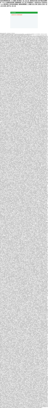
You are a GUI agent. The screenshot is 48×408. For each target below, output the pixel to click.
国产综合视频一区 (36, 297)
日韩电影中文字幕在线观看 (16, 172)
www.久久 (28, 270)
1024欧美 (25, 346)
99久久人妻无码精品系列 (41, 96)
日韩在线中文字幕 (18, 382)
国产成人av (7, 217)
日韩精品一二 (26, 81)
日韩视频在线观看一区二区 (29, 321)
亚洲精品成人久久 (29, 104)
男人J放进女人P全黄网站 (14, 123)
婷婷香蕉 (35, 221)
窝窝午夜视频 (10, 201)
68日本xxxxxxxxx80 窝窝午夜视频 (16, 93)
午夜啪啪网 (10, 368)
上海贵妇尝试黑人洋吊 (27, 154)
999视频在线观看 (22, 261)
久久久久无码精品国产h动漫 (41, 400)
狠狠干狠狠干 (3, 351)
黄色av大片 (17, 64)
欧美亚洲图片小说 (44, 148)
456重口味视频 (22, 176)
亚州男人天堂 (18, 116)
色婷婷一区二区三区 (33, 60)
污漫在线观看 (45, 99)
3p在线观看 (15, 188)
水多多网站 (21, 216)
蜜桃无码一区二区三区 (19, 373)
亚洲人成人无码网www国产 (4, 353)
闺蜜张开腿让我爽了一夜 (16, 60)
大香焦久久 (36, 64)
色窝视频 (40, 179)
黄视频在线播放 (36, 274)
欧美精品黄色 (26, 158)
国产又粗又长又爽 (13, 64)
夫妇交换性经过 (17, 344)
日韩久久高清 (32, 314)
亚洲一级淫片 (19, 48)
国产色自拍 (22, 265)
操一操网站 (23, 103)
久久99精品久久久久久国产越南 (9, 66)
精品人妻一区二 (12, 122)
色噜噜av (8, 389)
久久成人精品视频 (27, 42)
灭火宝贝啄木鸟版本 (29, 170)
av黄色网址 (2, 381)
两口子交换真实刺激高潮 (18, 140)
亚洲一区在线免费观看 (21, 56)
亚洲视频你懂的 (25, 57)
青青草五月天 (31, 133)
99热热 (41, 388)
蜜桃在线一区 (15, 165)
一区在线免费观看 (36, 362)
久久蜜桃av (26, 38)
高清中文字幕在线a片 (10, 151)
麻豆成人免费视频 (40, 75)
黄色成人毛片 (35, 76)
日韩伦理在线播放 (30, 284)
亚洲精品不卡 (2, 368)
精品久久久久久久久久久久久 (5, 104)
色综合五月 (4, 171)
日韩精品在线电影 (2, 48)
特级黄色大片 (41, 190)
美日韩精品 (37, 254)
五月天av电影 (33, 259)
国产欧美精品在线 (15, 90)
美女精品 (39, 55)
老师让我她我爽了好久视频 (5, 153)
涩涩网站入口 (4, 156)
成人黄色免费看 (38, 82)
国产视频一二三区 (22, 217)
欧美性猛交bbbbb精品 (43, 156)
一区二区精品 (4, 94)
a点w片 (31, 402)
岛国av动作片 (16, 98)
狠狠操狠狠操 (7, 42)
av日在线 (3, 60)
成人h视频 (20, 404)
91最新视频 (6, 225)
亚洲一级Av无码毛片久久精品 (29, 273)
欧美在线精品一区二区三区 (8, 157)
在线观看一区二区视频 (27, 122)
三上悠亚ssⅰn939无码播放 (43, 381)
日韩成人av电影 (16, 40)
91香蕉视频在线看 (19, 82)
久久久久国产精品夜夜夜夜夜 (23, 281)
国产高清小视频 (15, 44)
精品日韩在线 (26, 102)
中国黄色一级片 (22, 259)
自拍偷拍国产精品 (19, 359)
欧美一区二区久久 (4, 39)
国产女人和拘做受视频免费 (5, 331)
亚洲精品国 (31, 187)
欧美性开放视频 (9, 183)
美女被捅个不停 (11, 285)
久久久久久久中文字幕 (7, 80)
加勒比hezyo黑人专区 (24, 69)
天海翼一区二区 (22, 233)
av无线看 (13, 152)
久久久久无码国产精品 (42, 369)
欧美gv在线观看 (7, 321)
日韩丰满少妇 (22, 102)
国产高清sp (18, 188)
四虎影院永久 (29, 372)
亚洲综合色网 (45, 48)
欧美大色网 (26, 261)
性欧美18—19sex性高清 (22, 318)
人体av (23, 236)
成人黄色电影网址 (18, 360)
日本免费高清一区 (44, 202)
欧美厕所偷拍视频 (14, 293)
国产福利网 (26, 225)
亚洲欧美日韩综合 (31, 153)
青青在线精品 (38, 175)
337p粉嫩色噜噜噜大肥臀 (6, 197)
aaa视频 (26, 75)
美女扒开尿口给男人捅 (15, 59)
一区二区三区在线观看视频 (21, 121)
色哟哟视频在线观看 (9, 94)
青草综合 (10, 360)
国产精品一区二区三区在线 (17, 115)
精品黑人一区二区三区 (19, 124)
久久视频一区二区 (11, 310)
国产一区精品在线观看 (5, 179)
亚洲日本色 (9, 121)
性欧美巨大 (11, 294)
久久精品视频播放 (17, 218)
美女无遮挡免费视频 (34, 214)
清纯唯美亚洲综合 (44, 301)
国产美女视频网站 (15, 87)
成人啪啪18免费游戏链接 (19, 139)
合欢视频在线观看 (22, 60)
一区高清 (30, 327)
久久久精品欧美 (22, 116)
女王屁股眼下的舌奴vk (31, 310)
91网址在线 (7, 140)
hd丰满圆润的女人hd (8, 126)
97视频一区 (20, 118)
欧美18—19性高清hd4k (36, 187)
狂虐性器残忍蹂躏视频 (20, 111)
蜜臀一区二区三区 (13, 277)
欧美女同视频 (41, 276)
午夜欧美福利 (37, 250)
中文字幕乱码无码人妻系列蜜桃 (30, 82)
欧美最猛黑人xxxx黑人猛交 (6, 312)
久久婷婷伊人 (22, 219)
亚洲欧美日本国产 (2, 211)
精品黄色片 (22, 294)
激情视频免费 (43, 327)
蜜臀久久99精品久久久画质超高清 (28, 130)
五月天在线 (25, 389)
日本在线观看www (35, 331)
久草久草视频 (45, 189)
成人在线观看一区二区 (36, 219)
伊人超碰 (46, 269)
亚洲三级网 (22, 224)
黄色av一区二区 (8, 400)
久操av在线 (32, 274)
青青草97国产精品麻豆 (33, 160)
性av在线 (15, 309)
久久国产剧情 (32, 245)
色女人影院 (24, 399)
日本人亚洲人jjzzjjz (23, 229)
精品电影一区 (44, 42)
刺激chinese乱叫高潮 (8, 290)
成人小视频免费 (17, 259)
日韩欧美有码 (12, 362)
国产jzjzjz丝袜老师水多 (33, 216)
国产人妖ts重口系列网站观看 (36, 381)
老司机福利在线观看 (38, 361)
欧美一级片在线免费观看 (7, 327)
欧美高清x (1, 187)
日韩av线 (11, 250)
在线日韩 (19, 80)
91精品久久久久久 (23, 370)
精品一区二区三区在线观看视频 (7, 189)
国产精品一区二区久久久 (34, 339)
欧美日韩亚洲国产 (18, 36)
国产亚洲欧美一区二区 (20, 369)
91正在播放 (20, 197)
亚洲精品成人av (14, 180)
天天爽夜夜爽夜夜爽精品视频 (32, 192)
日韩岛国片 (34, 90)
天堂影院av (43, 335)
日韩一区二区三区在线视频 (40, 267)
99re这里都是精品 (34, 104)
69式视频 (18, 99)
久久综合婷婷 (4, 223)
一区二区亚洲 (34, 147)
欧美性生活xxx (3, 64)
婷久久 (24, 264)
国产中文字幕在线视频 (16, 63)
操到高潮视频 (23, 301)
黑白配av (14, 116)
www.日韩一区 (40, 76)
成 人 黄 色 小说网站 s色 (23, 138)
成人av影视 (27, 56)
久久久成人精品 (15, 49)
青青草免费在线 (37, 183)
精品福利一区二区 (23, 115)
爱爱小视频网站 (16, 169)
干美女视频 (19, 379)
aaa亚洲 (20, 324)
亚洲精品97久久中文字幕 (14, 272)
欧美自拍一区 (4, 102)
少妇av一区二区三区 (30, 227)
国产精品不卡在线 (14, 221)
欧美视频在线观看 (21, 211)
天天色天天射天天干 (13, 48)
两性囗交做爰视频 (37, 291)
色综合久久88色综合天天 (32, 247)
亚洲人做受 (34, 36)
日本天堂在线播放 (23, 379)
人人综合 (43, 304)
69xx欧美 (3, 109)
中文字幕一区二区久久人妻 (6, 131)
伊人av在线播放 (11, 136)
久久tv (35, 310)
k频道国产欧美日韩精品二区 (19, 122)
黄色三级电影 (2, 100)
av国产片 (2, 327)
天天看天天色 (18, 166)
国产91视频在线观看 (4, 56)
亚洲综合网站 (27, 49)
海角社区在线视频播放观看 (4, 67)
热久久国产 (26, 286)
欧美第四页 (45, 162)
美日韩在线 (10, 283)
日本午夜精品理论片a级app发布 (24, 99)
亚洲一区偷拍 (35, 103)
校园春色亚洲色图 (8, 243)
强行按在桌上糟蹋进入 (41, 391)
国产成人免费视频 (43, 59)
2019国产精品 (5, 143)
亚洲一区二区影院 (6, 158)
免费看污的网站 (14, 96)
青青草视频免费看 (42, 35)
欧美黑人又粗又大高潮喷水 (36, 299)
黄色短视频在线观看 (26, 314)
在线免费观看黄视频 (21, 210)
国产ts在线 (25, 287)
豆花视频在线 (30, 45)
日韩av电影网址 (33, 283)
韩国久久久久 (21, 107)
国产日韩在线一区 (42, 264)
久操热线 (3, 366)
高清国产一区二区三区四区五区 (32, 81)
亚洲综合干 (30, 306)
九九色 (37, 194)
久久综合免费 (34, 346)
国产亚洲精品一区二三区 (28, 54)
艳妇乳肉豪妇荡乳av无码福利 (30, 121)
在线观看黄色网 (28, 256)
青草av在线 (14, 103)
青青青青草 (17, 315)
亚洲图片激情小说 (27, 64)
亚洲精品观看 (33, 281)
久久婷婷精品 (39, 133)
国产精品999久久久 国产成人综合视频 (22, 343)
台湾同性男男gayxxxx (38, 124)
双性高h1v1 (9, 342)
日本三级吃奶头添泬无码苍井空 (14, 312)
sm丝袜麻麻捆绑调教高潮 (16, 154)
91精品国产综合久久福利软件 (17, 239)
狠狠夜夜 (11, 44)
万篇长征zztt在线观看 (21, 394)
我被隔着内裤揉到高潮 (22, 40)
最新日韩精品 (35, 197)
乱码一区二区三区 (31, 163)
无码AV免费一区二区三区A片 (26, 78)
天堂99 (6, 399)
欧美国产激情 (12, 263)
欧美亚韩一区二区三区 (21, 178)
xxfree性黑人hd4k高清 (12, 395)
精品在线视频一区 (35, 191)
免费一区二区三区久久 (44, 45)
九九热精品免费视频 (35, 326)
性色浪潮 (23, 189)
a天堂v (9, 191)
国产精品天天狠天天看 (20, 133)
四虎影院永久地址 (26, 363)
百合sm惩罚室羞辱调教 (18, 362)
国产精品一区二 (35, 95)
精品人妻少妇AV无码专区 (5, 263)
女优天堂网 (38, 199)
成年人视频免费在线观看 (15, 324)
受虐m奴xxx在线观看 (39, 38)
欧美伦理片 (32, 361)
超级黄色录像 (25, 59)
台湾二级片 (32, 221)
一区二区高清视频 (27, 236)
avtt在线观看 (3, 170)
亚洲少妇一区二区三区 (38, 282)
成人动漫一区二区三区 (10, 78)
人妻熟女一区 (12, 233)
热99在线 (26, 214)
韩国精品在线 (23, 144)
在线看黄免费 (3, 161)
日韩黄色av (10, 63)
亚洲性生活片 (17, 203)
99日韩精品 (11, 245)
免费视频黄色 (20, 380)
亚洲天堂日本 (22, 158)
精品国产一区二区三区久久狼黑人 (37, 62)
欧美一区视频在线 (35, 237)
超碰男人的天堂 (15, 136)
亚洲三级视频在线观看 (24, 310)
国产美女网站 (27, 190)
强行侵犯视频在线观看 (16, 176)
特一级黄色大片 (9, 133)
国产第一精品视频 (24, 179)
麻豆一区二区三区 (7, 246)
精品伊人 (29, 91)
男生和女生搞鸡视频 (14, 376)
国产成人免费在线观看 (31, 65)
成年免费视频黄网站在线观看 (26, 77)
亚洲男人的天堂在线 (29, 98)
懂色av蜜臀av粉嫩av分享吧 (36, 118)
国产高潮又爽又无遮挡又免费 (14, 197)
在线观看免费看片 (13, 237)
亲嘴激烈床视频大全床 (5, 149)
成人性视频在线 (41, 326)
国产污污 (19, 202)
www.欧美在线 (8, 314)
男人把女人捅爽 (14, 220)
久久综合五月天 (15, 287)
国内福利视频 (42, 290)
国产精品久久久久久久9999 (8, 348)
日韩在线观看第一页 (28, 145)
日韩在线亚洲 (41, 200)
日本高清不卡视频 (45, 390)
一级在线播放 (43, 89)
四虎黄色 (26, 368)
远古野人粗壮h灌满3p (9, 145)
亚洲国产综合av (42, 175)
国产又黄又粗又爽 (20, 98)
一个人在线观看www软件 (28, 73)
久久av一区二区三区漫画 (21, 246)
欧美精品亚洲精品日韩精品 (19, 126)
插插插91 (13, 228)
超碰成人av (37, 107)
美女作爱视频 (45, 56)
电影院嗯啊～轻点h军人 (31, 341)
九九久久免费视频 (5, 254)
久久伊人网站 (10, 67)
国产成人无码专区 (7, 402)
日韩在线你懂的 (29, 366)
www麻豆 (29, 386)
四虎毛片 (32, 42)
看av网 (3, 269)
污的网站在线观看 (24, 167)
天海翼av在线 (33, 277)
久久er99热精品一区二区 (39, 368)
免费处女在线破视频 (27, 216)
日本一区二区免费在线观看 (8, 60)
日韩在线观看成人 (32, 353)
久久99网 (8, 362)
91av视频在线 (36, 78)
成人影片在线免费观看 (23, 366)
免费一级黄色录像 (16, 158)
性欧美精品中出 (21, 67)
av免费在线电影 (25, 385)
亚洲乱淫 (6, 407)
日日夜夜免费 (35, 141)
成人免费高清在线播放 (34, 275)
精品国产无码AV (22, 85)
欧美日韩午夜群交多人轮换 (37, 42)
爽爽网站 (10, 93)
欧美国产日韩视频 (41, 198)
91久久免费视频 (35, 171)
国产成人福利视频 (27, 114)
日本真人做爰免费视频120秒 (20, 141)
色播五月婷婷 (31, 225)
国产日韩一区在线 (40, 86)
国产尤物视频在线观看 (34, 63)
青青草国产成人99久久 (30, 196)
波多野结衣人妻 (14, 133)
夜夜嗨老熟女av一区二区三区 (9, 366)
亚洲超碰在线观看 (11, 179)
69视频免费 (30, 363)
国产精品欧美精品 (28, 39)
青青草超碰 (33, 44)
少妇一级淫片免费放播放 (39, 252)
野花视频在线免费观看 (37, 85)
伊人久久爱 (8, 247)
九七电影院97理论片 (34, 261)
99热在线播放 (2, 46)
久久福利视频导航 (15, 201)
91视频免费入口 (10, 165)
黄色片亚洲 (29, 255)
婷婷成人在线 (35, 400)
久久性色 (46, 98)
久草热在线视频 (25, 71)
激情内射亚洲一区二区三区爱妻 (33, 84)
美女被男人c (41, 181)
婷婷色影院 (43, 360)
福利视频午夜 (42, 241)
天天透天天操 (3, 282)
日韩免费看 (6, 251)
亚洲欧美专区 (30, 326)
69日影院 (8, 228)
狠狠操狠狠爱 (24, 333)
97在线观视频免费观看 (6, 238)
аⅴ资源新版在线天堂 (8, 216)
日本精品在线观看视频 (35, 304)
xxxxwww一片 (45, 403)
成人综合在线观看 (7, 397)
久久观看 (23, 169)
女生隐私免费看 (15, 379)
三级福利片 (4, 162)
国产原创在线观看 (15, 198)
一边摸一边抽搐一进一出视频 (30, 87)
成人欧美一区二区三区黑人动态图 (36, 172)
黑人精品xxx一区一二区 (17, 294)
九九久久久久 (23, 54)
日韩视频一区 (26, 65)
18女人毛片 (26, 341)
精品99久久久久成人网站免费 (15, 279)
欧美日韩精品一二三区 (24, 53)
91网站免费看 (24, 160)
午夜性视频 (42, 361)
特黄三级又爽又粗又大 (38, 50)
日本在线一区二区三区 (42, 68)
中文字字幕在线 (36, 93)
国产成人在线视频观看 (20, 157)
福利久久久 (44, 138)
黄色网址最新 (30, 377)
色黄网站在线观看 (9, 220)
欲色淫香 (29, 161)
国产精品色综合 (26, 248)
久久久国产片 (7, 188)
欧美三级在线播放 (26, 327)
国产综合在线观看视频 (20, 91)
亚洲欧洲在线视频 (19, 167)
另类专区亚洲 (17, 403)
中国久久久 (16, 385)
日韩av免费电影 (16, 358)
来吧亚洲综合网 (6, 138)
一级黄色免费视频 (23, 354)
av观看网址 (1, 272)
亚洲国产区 (11, 90)
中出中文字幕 (38, 72)
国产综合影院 (27, 116)
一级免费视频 (11, 138)
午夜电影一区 (39, 317)
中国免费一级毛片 (31, 348)
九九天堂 (27, 335)
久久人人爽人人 (4, 141)
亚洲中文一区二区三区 (42, 376)
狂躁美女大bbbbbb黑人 (11, 251)
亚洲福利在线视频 (33, 315)
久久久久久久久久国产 (38, 174)
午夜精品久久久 (18, 103)
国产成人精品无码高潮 (32, 257)
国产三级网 (31, 301)
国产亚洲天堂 (46, 66)
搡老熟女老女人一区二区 (22, 208)
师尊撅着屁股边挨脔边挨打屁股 (27, 371)
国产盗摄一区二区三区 (13, 343)
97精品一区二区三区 (31, 179)
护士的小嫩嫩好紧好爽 (11, 203)
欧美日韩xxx (11, 86)
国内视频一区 (29, 50)
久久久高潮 (39, 354)
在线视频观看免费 (43, 130)
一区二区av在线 (4, 98)
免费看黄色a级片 (5, 45)
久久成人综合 (12, 143)
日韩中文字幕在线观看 (36, 54)
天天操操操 (31, 203)
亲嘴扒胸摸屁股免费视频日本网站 (39, 100)
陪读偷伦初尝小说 (36, 198)
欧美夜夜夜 (9, 192)
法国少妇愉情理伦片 (19, 41)
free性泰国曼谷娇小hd (12, 232)
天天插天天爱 (42, 406)
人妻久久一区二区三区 (10, 286)
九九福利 (27, 202)
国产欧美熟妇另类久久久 (13, 111)
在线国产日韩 (6, 395)
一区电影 (13, 192)
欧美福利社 (35, 152)
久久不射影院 (22, 200)
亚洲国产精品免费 (3, 50)
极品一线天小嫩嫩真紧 (21, 44)
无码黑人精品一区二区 (41, 234)
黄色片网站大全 (39, 229)
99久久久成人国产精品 (17, 54)
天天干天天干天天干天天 (42, 64)
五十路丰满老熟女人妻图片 (39, 94)
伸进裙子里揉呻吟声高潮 (42, 277)
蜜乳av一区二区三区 (24, 93)
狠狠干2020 (29, 75)
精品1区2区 (25, 255)
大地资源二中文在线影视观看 (10, 125)
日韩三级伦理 (23, 48)
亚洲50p (21, 143)
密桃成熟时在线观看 (21, 276)
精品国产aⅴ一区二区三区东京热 (11, 255)
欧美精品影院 (44, 328)
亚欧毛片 (32, 78)
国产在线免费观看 (41, 109)
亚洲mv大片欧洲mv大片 (20, 96)
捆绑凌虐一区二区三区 (5, 252)
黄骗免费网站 (23, 340)
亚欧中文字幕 (12, 247)
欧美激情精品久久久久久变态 (28, 148)
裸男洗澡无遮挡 (8, 48)
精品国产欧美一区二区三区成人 (30, 41)
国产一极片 (38, 98)
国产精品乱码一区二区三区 (8, 379)
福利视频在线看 (10, 175)
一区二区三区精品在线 (4, 257)
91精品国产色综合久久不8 (22, 50)
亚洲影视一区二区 (17, 143)
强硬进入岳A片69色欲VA (17, 76)
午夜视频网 (23, 80)
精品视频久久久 (27, 402)
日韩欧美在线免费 (10, 242)
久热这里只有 (39, 336)
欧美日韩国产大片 (13, 142)
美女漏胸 (37, 376)
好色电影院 (43, 115)
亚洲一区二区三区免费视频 (25, 55)
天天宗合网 (19, 376)
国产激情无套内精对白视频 (12, 292)
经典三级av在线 (15, 178)
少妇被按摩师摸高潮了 (27, 111)
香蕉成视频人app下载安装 (5, 393)
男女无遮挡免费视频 (3, 237)
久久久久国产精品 (43, 123)
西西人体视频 (44, 76)
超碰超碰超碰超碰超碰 (16, 238)
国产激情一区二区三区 (19, 264)
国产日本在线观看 (24, 165)
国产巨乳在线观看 (4, 183)
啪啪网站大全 (26, 68)
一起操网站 (16, 51)
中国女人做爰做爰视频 (43, 85)
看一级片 (5, 269)
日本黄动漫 (12, 402)
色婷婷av (28, 324)
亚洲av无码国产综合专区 (16, 205)
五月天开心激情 (14, 214)
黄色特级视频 (9, 260)
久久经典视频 (23, 321)
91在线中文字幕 (29, 139)
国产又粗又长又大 (28, 277)
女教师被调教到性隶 (31, 102)
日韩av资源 (27, 390)
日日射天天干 (17, 335)
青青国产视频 (42, 223)
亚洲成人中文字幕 (10, 176)
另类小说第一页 (45, 248)
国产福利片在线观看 (14, 38)
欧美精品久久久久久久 (28, 398)
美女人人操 (15, 68)
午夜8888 (6, 161)
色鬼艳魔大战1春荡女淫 (20, 68)
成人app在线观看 (12, 47)
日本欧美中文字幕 (30, 51)
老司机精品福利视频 (32, 109)
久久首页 (5, 89)
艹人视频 (1, 107)
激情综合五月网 (21, 171)
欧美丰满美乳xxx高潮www (7, 384)
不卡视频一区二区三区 (17, 328)
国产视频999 (44, 300)
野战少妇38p (12, 313)
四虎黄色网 (2, 291)
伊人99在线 (34, 47)
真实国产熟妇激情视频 (24, 36)
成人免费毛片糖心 (45, 40)
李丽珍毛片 (44, 58)
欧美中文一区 (14, 189)
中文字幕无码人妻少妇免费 (11, 129)
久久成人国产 (31, 191)
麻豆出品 (46, 67)
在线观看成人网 (7, 282)
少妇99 (13, 67)
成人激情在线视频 (13, 72)
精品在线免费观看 (10, 100)
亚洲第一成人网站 (10, 35)
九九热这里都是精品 (33, 138)
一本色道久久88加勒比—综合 (40, 120)
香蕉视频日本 (13, 126)
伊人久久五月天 (39, 284)
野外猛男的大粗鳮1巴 (39, 189)
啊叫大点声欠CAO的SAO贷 (19, 134)
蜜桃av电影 (13, 193)
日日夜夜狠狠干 (40, 73)
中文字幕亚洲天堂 (22, 145)
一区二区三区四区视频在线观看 (17, 113)
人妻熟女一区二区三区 (32, 38)
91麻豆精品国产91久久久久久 (43, 255)
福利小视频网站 (11, 69)
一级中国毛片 (10, 161)
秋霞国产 (31, 382)
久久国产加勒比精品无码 (3, 123)
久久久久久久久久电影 (30, 93)
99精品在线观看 (14, 167)
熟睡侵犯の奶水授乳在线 (42, 163)
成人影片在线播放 (4, 132)
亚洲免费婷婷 (39, 340)
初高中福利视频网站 (43, 254)
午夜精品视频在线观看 (27, 46)
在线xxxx (32, 123)
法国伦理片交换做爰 (35, 135)
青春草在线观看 (5, 346)
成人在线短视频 (6, 40)
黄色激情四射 (25, 166)
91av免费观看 (4, 273)
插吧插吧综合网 (20, 371)
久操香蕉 (41, 230)
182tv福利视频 (37, 35)
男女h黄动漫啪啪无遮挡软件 (42, 345)
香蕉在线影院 (46, 362)
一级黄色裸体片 (4, 247)
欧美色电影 (26, 95)
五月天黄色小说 (23, 174)
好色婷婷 (28, 250)
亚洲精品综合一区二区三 (24, 192)
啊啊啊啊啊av (2, 138)
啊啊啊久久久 (36, 234)
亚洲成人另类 (10, 363)
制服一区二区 (34, 199)
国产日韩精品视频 (15, 114)
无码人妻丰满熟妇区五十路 (32, 368)
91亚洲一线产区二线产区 (31, 134)
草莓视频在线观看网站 (33, 154)
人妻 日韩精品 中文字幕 (26, 358)
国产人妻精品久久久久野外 (17, 132)
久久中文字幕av (13, 56)
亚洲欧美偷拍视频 (44, 397)
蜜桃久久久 (6, 100)
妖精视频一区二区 (35, 306)
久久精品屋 (20, 250)
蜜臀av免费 (11, 68)
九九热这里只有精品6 (7, 245)
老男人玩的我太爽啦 (17, 334)
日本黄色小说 (10, 394)
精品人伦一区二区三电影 (14, 80)
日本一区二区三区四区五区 (21, 184)
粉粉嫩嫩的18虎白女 (5, 305)
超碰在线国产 (14, 82)
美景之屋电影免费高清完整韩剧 (7, 152)
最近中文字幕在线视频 (38, 115)
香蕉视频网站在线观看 (7, 315)
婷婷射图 (3, 407)
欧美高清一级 (43, 217)
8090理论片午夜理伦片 (21, 114)
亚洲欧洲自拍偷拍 (39, 292)
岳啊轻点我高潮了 (36, 153)
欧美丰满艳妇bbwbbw (39, 293)
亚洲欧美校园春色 (9, 248)
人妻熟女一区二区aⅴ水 (13, 191)
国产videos (13, 256)
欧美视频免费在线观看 (18, 125)
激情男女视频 (7, 160)
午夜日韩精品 (4, 255)
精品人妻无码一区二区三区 (22, 108)
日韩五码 (11, 75)
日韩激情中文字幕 (5, 382)
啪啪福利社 (31, 202)
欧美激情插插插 (45, 309)
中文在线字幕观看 (22, 218)
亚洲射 (9, 261)
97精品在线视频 (20, 90)
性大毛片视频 (9, 142)
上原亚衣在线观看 (38, 139)
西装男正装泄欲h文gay (44, 69)
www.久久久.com (34, 45)
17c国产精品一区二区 (33, 194)
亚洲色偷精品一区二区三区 (42, 112)
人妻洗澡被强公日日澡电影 (30, 108)
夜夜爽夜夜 (37, 277)
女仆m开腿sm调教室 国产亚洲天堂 (12, 84)
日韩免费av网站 (10, 113)
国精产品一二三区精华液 (38, 65)
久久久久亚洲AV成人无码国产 (28, 276)
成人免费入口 (43, 98)
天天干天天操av (16, 247)
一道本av (28, 193)
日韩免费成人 (18, 199)
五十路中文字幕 (6, 37)
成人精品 (19, 330)
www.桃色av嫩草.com (45, 236)
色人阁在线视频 (8, 47)
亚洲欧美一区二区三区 (39, 138)
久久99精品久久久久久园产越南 (43, 191)
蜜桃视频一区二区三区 (37, 245)
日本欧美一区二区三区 (23, 227)
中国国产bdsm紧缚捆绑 (5, 341)
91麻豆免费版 (43, 167)
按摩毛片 (22, 172)
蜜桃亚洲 (3, 379)
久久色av (39, 196)
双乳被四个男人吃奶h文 (19, 185)
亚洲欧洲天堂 (4, 103)
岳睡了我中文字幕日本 (26, 187)
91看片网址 (21, 104)
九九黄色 (1, 398)
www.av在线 (41, 242)
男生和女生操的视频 (5, 242)
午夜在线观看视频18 (24, 296)
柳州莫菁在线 (21, 63)
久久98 (25, 136)
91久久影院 (27, 199)
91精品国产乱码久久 (23, 100)
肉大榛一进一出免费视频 (3, 270)
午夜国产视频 (23, 388)
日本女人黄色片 (11, 268)
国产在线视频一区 (41, 355)
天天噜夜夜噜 (10, 107)
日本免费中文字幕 (29, 313)
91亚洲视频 (21, 245)
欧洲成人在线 (19, 303)
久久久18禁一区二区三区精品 (10, 323)
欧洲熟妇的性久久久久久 (9, 169)
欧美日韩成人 (4, 145)
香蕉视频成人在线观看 (14, 322)
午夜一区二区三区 (26, 171)
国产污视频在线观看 (17, 192)
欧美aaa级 (36, 246)
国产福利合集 (43, 330)
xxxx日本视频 (36, 196)
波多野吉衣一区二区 (28, 221)
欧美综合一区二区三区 (28, 144)
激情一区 (25, 35)
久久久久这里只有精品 (43, 161)
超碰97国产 (36, 391)
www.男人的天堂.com (3, 51)
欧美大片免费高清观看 (34, 143)
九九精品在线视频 (31, 294)
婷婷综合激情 (46, 352)
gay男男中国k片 (6, 335)
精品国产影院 (10, 377)
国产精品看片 (14, 190)
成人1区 (7, 120)
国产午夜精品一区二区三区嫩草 (8, 134)
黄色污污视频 (43, 196)
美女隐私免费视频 (7, 381)
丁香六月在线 (24, 277)
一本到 (28, 138)
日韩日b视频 (30, 343)
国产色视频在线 (43, 134)
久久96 (8, 148)
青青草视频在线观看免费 (27, 209)
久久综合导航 (6, 54)
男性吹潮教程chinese (6, 287)
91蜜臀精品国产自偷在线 (13, 304)
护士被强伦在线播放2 (21, 51)
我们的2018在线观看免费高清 (41, 95)
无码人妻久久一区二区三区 (6, 44)
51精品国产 (15, 35)
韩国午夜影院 (26, 134)
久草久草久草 (45, 181)
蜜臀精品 (25, 372)
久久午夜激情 (23, 402)
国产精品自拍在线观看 (20, 353)
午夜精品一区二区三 (21, 336)
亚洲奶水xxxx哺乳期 (29, 136)
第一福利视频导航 (2, 218)
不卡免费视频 (29, 126)
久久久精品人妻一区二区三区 (24, 334)
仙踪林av (33, 351)
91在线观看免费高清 (43, 201)
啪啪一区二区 (28, 315)
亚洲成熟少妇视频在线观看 (39, 48)
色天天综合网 (23, 214)
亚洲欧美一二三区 (7, 115)
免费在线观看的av (5, 283)
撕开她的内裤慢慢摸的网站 (33, 67)
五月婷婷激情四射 (24, 308)
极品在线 (33, 260)
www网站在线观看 (40, 306)
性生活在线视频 (34, 86)
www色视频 (31, 113)
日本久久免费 (33, 366)
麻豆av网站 (4, 196)
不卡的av (27, 295)
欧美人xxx (7, 196)
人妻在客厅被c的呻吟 (25, 239)
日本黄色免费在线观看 (31, 322)
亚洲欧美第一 (35, 113)
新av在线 (14, 134)
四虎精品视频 (11, 148)
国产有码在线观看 (38, 134)
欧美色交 (46, 304)
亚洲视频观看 (39, 151)
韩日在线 (1, 363)
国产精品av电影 (3, 241)
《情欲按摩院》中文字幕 (15, 206)
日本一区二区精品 (37, 290)
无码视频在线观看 (41, 144)
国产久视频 (5, 84)
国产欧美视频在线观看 (12, 388)
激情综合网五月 (38, 321)
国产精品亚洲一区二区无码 (34, 131)
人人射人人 (3, 281)
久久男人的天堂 (7, 174)
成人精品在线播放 (12, 36)
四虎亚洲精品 (24, 315)
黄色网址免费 (39, 45)
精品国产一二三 (37, 41)
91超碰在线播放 (2, 118)
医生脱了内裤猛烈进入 (5, 135)
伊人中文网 (17, 42)
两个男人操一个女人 (37, 367)
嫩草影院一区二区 (16, 89)
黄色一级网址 (18, 363)
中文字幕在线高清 (40, 314)
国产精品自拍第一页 (5, 165)
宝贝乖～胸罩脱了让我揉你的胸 (29, 176)
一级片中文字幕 (40, 99)
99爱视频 (43, 284)
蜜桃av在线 (30, 178)
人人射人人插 (16, 171)
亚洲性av (18, 217)
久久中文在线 (4, 91)
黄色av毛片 (29, 281)
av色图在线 (44, 261)
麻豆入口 (26, 268)
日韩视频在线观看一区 (21, 95)
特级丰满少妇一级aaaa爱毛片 (37, 227)
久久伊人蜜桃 (11, 252)
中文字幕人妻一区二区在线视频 (30, 252)
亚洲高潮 (30, 199)
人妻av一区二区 (39, 117)
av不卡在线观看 (8, 250)
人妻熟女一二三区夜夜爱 (28, 62)
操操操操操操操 (11, 40)
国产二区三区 (12, 76)
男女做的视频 (29, 395)
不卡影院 (22, 209)
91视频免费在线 (18, 284)
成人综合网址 (38, 125)
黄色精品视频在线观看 (27, 58)
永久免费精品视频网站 (18, 267)
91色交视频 (13, 107)
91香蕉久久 (38, 53)
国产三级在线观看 (8, 167)
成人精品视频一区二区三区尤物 (26, 94)
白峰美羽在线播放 (44, 237)
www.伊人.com (21, 87)
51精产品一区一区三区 (39, 60)
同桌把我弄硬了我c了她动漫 (17, 55)
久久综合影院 (17, 152)
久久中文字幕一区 (19, 77)
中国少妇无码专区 (17, 65)
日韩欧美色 (12, 321)
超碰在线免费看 (26, 351)
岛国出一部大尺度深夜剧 (29, 40)
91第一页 (4, 125)
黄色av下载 (13, 144)
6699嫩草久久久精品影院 (30, 391)
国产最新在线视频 (5, 355)
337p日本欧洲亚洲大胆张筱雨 (18, 207)
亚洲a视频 (43, 184)
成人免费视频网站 (6, 350)
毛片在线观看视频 (2, 53)
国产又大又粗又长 (38, 366)
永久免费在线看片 (8, 330)
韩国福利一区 (11, 149)
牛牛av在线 (8, 56)
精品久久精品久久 (44, 192)
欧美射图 (14, 42)
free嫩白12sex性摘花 (38, 165)
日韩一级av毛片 (39, 192)
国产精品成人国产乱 (45, 81)
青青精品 (38, 160)
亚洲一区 (42, 188)
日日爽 (38, 154)
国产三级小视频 (31, 89)
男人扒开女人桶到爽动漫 (24, 109)
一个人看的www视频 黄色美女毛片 (34, 295)
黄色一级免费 (24, 82)
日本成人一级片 (37, 386)
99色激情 (43, 179)
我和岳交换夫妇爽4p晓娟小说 (10, 218)
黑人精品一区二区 (27, 309)
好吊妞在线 (25, 90)
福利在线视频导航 (32, 263)
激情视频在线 (18, 255)
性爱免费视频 (17, 104)
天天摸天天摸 (20, 272)
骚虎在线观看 (30, 95)
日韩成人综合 (34, 136)
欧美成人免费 (19, 190)
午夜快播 (26, 51)
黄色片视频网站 (13, 260)
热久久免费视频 (31, 76)
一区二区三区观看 (39, 116)
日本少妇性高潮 (35, 40)
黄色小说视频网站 (40, 103)
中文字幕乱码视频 (30, 180)
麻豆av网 (33, 402)
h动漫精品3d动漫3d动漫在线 (37, 375)
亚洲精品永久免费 (36, 324)
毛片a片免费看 (11, 205)
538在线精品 (26, 91)
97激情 (41, 129)
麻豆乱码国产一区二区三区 (25, 382)
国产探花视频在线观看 (20, 58)
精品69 (1, 82)
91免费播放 (25, 139)
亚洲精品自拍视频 (27, 233)
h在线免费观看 (24, 123)
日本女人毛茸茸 (29, 304)
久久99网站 (30, 331)
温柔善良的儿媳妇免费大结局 (28, 219)
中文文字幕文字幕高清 (12, 265)
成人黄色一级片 (20, 130)
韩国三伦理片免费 (42, 153)
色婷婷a (7, 343)
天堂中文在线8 (27, 232)
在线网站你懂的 (28, 339)
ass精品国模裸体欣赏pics (26, 245)
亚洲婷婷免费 (4, 406)
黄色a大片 (30, 49)
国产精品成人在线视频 (7, 279)
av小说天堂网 (11, 219)
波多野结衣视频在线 (16, 393)
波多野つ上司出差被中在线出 (40, 39)
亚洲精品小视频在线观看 (40, 385)
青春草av (25, 86)
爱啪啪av (11, 115)
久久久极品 (3, 111)
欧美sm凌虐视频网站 (16, 85)
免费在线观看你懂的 (13, 389)
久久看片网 (5, 55)
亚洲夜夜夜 (16, 333)
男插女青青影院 (8, 361)
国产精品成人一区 (21, 287)
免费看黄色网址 (29, 317)
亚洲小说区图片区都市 (24, 361)
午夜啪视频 (6, 201)
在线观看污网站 (37, 129)
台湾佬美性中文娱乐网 (10, 98)
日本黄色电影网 (25, 135)
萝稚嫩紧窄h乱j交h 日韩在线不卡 (9, 326)
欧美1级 (27, 312)
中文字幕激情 (24, 37)
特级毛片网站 (41, 362)
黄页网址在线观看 (26, 67)
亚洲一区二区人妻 (10, 85)
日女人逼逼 (10, 208)
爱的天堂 (2, 221)
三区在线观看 (44, 139)
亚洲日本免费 (13, 162)
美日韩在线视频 (26, 300)
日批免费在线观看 (6, 127)
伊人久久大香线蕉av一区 (38, 58)
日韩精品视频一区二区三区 (4, 293)
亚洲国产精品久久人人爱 (43, 203)
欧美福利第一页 (40, 300)
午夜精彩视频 (11, 153)
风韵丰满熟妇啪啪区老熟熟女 (15, 257)
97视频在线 (24, 104)
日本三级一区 (7, 86)
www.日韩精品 (13, 360)
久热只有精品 (40, 40)
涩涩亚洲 (3, 66)
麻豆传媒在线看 (41, 220)
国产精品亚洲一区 (22, 64)
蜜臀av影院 (26, 161)
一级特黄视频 (40, 398)
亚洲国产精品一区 (44, 135)
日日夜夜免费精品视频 (32, 80)
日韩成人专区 (35, 239)
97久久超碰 (25, 201)
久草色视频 (11, 287)
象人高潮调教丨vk (11, 140)
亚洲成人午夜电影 (45, 129)
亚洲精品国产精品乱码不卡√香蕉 (27, 118)
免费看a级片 (44, 205)
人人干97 (23, 362)
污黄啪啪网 (11, 393)
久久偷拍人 (11, 367)
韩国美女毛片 (20, 131)
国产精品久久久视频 (41, 77)
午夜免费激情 (36, 163)
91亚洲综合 (45, 274)
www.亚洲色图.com (37, 286)
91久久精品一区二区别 (39, 80)
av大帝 (4, 363)
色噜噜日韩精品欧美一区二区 (35, 241)
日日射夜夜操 (30, 157)
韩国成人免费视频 (44, 193)
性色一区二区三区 (7, 72)
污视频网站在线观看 (41, 63)
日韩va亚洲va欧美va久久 (15, 318)
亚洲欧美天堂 (46, 216)
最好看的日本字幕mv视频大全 (19, 66)
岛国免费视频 (28, 160)
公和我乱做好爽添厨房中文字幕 (29, 142)
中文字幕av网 (4, 299)
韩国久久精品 (30, 71)
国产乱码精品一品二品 (26, 113)
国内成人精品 (29, 275)
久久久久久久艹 (36, 179)
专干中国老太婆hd (5, 85)
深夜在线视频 (17, 404)
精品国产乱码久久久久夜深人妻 (34, 242)
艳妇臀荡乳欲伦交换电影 (28, 44)
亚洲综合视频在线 (22, 282)
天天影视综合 (35, 180)
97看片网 (30, 261)
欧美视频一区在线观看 (15, 371)
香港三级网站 (34, 120)
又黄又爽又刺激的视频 (29, 47)
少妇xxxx (16, 73)
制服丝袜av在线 (21, 300)
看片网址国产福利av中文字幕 (39, 44)
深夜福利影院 (14, 284)
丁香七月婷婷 (30, 66)
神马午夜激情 (16, 130)
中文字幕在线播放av (6, 69)
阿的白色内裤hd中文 (5, 229)
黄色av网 (5, 220)
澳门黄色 (2, 114)
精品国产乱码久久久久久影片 (25, 384)
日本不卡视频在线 (5, 295)
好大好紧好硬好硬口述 (39, 36)
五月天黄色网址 (26, 305)
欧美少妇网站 (32, 236)
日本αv (1, 305)
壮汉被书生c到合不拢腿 (10, 328)
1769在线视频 (7, 308)
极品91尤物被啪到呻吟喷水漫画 (26, 241)
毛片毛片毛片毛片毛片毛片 (11, 39)
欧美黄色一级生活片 (10, 230)
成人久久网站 (45, 210)
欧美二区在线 (4, 344)
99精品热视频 (29, 308)
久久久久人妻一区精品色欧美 (7, 214)
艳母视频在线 (10, 46)
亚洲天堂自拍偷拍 (11, 112)
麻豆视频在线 (13, 243)
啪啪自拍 (42, 266)
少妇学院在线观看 (8, 281)
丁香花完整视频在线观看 (39, 56)
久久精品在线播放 (4, 377)
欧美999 (29, 263)
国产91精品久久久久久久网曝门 (17, 241)
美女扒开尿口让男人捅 (34, 77)
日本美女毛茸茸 (32, 107)
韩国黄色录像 (6, 261)
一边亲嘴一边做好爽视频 (21, 84)
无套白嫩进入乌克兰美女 (8, 41)
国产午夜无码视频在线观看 (39, 341)
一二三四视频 (35, 225)
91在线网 (10, 82)
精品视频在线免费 (39, 328)
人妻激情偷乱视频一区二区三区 (23, 247)
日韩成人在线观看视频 (10, 210)
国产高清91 (32, 367)
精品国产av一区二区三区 (17, 112)
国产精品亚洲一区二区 (42, 54)
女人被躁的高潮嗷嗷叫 (32, 373)
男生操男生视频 (14, 109)
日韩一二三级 (41, 294)
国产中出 (8, 124)
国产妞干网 (39, 379)
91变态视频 (6, 113)
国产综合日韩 (17, 349)
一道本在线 (11, 239)
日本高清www (42, 183)
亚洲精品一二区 (31, 234)
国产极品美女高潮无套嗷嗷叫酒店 (41, 208)
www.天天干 (22, 238)
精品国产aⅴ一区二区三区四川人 (6, 376)
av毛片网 (7, 108)
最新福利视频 (28, 269)
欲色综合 (32, 152)
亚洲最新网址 (33, 64)
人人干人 (20, 123)
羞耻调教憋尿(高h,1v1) (10, 309)
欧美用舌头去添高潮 (30, 166)
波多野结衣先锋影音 (20, 299)
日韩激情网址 (24, 131)
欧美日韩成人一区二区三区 (6, 147)
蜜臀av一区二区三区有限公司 (30, 217)
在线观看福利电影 (37, 308)
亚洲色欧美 (44, 314)
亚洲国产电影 (4, 313)
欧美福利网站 (33, 48)
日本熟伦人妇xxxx (6, 163)
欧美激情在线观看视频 (21, 248)
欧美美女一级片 (16, 313)
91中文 (25, 98)
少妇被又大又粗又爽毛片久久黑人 (41, 90)
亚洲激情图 (17, 145)
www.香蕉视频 (33, 145)
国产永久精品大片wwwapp (30, 399)
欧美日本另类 (14, 41)
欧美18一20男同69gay (19, 72)
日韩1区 (23, 140)
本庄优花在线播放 (7, 224)
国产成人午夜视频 (24, 125)
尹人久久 (15, 58)
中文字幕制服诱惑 (37, 273)
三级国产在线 (25, 196)
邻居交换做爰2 (33, 39)
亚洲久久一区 (25, 397)
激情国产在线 (30, 147)
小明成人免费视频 (8, 300)
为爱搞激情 (30, 151)
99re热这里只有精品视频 (24, 76)
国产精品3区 (35, 59)
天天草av (36, 281)
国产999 (10, 228)
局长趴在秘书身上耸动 (31, 303)
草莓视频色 (5, 58)
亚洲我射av (35, 117)
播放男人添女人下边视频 (10, 194)
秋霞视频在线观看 (40, 162)
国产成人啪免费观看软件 (16, 351)
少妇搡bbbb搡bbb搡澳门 (40, 67)
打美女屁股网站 (25, 326)
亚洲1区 (34, 321)
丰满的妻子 (20, 333)
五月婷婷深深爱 (23, 376)
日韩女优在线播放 (11, 350)
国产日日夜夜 (8, 211)
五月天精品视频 (43, 232)
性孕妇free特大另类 (36, 166)
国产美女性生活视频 (17, 261)
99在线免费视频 (37, 265)
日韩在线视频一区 (30, 198)
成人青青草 (16, 391)
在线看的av (8, 87)
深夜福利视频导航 (24, 324)
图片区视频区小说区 (26, 237)
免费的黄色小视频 (10, 132)
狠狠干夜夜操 (33, 91)
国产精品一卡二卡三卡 (14, 71)
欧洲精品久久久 (28, 129)
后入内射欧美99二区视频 (42, 279)
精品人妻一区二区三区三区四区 (34, 190)
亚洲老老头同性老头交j (21, 221)
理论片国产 (5, 215)
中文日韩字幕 (26, 224)
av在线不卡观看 (14, 269)
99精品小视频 (36, 215)
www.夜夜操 (29, 328)
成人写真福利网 (45, 348)
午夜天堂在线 (42, 87)
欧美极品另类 (20, 127)
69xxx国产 (21, 255)
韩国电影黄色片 (34, 98)
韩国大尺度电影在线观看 (38, 102)
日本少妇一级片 (40, 275)
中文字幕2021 (21, 181)
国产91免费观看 (12, 266)
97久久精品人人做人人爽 (15, 215)
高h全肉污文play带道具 (16, 102)
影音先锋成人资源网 (33, 122)
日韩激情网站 (30, 218)
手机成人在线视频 (44, 336)
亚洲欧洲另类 (3, 200)
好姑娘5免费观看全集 (5, 180)
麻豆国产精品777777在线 (31, 293)
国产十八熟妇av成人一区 (25, 360)
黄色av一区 (10, 120)
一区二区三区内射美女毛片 (16, 212)
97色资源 (33, 75)
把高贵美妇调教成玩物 (24, 228)
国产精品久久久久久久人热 (9, 178)
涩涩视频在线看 (38, 167)
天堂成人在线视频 (22, 42)
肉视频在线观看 (19, 37)
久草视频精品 (33, 50)
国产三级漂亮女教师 (33, 376)
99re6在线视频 (30, 385)
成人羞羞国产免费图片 (43, 53)
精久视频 (6, 363)
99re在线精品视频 (11, 227)
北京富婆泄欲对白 (15, 175)
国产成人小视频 (32, 183)
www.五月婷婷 (2, 41)
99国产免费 (20, 169)
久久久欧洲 (39, 237)
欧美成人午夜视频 (8, 297)
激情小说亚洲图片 (16, 78)
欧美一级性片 (40, 193)
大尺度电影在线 (18, 265)
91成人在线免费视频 (9, 172)
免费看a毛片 (35, 314)
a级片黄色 (11, 42)
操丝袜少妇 (17, 129)
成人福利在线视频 (12, 104)
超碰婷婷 (33, 201)
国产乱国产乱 (32, 291)
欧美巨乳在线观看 (15, 75)
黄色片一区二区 (28, 105)
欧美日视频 (43, 170)
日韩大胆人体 (8, 237)
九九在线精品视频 (13, 185)
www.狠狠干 (31, 232)
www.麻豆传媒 (35, 49)
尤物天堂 (40, 304)
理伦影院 (10, 355)
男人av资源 (27, 89)
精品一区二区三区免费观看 (13, 127)
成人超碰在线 (30, 135)
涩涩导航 (13, 403)
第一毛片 (3, 201)
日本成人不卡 (38, 266)
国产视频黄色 (22, 351)
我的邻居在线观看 (29, 346)
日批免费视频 (31, 239)
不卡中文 (19, 49)
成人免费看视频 (39, 184)
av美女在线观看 (37, 303)
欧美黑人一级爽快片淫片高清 (17, 105)
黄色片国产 (22, 151)
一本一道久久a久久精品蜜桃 (35, 46)
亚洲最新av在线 (8, 273)
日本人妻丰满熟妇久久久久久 (31, 125)
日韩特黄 (25, 211)
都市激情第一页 (9, 202)
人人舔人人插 (26, 66)
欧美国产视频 (13, 281)
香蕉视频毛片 (43, 343)
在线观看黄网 (28, 376)
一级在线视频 (20, 236)
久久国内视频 (33, 352)
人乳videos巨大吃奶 (22, 364)
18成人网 (23, 73)
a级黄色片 (9, 278)
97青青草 (38, 122)
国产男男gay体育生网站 (7, 81)
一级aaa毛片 (33, 144)
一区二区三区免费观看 (34, 230)
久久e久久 (7, 130)
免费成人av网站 (38, 170)
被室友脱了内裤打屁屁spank (33, 55)
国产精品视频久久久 (37, 359)
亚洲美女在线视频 (8, 53)
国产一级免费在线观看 (27, 342)
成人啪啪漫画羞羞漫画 (29, 333)
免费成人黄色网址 (37, 121)
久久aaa (10, 333)
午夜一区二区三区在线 (7, 71)
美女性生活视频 (5, 107)
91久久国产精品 (27, 183)
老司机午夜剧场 (6, 227)
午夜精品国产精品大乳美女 (7, 324)
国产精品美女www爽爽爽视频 (33, 300)
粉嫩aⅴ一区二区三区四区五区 (10, 65)
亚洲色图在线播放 (40, 224)
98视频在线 (5, 234)
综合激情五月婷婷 (27, 96)
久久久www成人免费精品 (40, 346)
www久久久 (6, 46)
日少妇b (20, 75)
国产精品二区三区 (25, 72)
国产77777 (26, 259)
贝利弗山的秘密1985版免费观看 (29, 362)
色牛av (7, 276)
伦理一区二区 (10, 180)
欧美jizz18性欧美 (28, 223)
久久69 (14, 385)
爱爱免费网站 (21, 59)
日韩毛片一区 (20, 160)
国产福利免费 (22, 398)
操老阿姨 (12, 184)
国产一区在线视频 (44, 117)
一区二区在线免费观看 (24, 153)
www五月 (44, 147)
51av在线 (22, 386)
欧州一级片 (15, 91)
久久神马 (43, 47)
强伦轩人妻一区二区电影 (31, 57)
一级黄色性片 (13, 314)
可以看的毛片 (39, 212)
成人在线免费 (18, 389)
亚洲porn (17, 56)
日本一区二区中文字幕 (10, 116)
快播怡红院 (29, 63)
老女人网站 (12, 288)
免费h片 (37, 334)
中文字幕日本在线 (45, 275)
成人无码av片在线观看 (41, 84)
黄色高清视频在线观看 (5, 232)
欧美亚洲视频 (41, 169)
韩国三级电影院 (15, 148)
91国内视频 (13, 57)
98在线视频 (35, 108)
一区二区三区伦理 (16, 147)
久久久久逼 (34, 170)
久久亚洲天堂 (8, 77)
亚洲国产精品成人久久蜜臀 (37, 130)
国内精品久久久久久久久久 (32, 53)
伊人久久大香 (11, 188)
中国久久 (40, 93)
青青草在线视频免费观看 (34, 270)
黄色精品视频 (17, 67)
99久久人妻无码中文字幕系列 (42, 270)
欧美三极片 (9, 257)
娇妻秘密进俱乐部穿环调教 (30, 100)
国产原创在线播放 (29, 90)
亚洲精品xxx (35, 205)
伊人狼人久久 (6, 112)
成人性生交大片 (34, 323)
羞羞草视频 (45, 77)
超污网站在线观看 (34, 184)
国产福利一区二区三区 (29, 254)
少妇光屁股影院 (26, 350)
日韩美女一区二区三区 (18, 295)
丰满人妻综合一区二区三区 (41, 313)
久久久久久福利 (39, 382)
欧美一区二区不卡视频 (24, 303)
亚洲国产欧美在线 (40, 272)
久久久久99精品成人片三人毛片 (36, 288)
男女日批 (16, 323)
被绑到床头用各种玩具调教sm (31, 211)
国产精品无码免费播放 (5, 139)
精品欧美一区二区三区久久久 (10, 181)
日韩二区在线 (43, 283)
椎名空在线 (5, 38)
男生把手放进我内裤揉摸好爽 (6, 233)
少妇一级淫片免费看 (39, 211)
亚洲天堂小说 (39, 371)
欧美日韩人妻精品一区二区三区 (38, 287)
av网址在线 (13, 384)
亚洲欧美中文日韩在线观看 (42, 78)
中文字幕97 (29, 259)
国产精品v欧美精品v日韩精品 (21, 223)
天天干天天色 (18, 397)
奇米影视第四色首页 (11, 73)
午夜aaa (38, 49)
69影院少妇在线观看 (18, 39)
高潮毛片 (20, 149)
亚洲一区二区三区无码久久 (35, 256)
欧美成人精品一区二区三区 (34, 114)
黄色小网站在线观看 (14, 53)
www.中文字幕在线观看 (17, 270)
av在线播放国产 (12, 224)
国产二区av (23, 105)
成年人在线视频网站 (22, 286)
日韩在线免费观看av (11, 45)
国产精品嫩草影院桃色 (10, 58)
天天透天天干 (11, 385)
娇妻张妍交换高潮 (12, 267)
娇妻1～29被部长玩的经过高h (24, 257)
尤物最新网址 (34, 385)
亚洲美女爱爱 (2, 225)
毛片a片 (10, 303)
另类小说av (1, 134)
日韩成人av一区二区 (7, 304)
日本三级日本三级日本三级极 (29, 344)
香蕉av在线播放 (30, 36)
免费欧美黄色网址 (21, 215)
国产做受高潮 (15, 367)
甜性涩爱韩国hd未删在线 (14, 81)
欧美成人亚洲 (18, 193)
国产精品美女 (4, 364)
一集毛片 (1, 361)
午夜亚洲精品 (19, 214)
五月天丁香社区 (45, 122)
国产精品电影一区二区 (11, 407)
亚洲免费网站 (17, 181)
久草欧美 (8, 75)
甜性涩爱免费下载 (43, 315)
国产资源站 (26, 84)
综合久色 (8, 143)
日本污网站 (2, 384)
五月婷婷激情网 (35, 71)
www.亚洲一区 (7, 111)
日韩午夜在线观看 (12, 141)
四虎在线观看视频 (43, 323)
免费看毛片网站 (8, 406)
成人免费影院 (39, 59)
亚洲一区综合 (19, 109)
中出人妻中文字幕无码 (12, 135)
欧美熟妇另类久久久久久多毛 (4, 310)
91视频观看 (26, 80)
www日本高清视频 (17, 282)
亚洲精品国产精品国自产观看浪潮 (39, 399)
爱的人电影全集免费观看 (12, 345)
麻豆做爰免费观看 (7, 199)
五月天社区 (41, 122)
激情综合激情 (44, 105)
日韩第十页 (11, 105)
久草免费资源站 (6, 62)
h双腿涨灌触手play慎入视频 (8, 114)
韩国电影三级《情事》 (14, 121)
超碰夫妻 (29, 361)
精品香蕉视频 (35, 371)
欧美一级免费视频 (4, 124)
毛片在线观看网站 (38, 318)
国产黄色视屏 (18, 216)
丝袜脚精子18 (40, 331)
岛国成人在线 (23, 273)
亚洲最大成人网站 (6, 187)
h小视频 (43, 62)
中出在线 (1, 354)
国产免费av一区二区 (8, 209)
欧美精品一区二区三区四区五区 (32, 162)
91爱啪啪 (9, 353)
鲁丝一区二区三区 (35, 394)
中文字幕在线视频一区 (16, 138)
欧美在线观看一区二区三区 (10, 51)
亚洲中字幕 (11, 174)
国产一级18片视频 (17, 229)
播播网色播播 (33, 161)
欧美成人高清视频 (18, 339)
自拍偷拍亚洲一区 (33, 175)
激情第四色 (7, 91)
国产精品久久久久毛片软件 (21, 375)
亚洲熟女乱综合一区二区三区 (37, 268)
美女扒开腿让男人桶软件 (36, 218)
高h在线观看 (2, 35)
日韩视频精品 (23, 75)
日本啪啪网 (14, 363)
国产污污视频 (30, 197)
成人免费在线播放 (27, 189)
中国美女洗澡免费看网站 (35, 68)
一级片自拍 (4, 207)
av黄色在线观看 (44, 93)
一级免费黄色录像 (28, 184)
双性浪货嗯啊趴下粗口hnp (31, 228)
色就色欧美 (4, 65)
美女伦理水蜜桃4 (14, 120)
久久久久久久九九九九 (6, 239)
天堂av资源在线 (7, 170)
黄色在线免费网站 (22, 349)
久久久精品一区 (43, 364)
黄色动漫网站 (3, 296)
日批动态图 (21, 154)
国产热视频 (30, 237)
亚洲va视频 (21, 65)
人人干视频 (41, 358)
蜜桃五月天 (17, 107)
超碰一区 (20, 315)
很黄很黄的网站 (36, 369)
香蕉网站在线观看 (37, 87)
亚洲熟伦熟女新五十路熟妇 (44, 127)
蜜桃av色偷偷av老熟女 (6, 36)
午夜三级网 (33, 386)
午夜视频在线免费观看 (19, 135)
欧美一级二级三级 (20, 71)
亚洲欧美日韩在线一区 (22, 129)
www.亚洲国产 (27, 178)
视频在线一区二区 (44, 50)
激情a (9, 343)
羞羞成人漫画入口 (43, 57)
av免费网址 (24, 41)
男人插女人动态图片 (38, 132)
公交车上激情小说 (29, 86)
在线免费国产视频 (38, 105)
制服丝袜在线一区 (32, 250)
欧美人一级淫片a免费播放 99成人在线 (42, 141)
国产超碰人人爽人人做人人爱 (42, 111)
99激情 (30, 210)
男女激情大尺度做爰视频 (24, 45)
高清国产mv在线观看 (26, 234)
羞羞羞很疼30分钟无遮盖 (28, 169)
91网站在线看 (6, 136)
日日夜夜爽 (32, 324)
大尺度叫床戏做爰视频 (17, 151)
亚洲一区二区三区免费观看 (41, 278)
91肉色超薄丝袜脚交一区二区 (43, 297)
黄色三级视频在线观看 (12, 139)
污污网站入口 (25, 157)
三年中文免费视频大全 (17, 194)
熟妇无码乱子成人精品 (12, 295)
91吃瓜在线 (34, 284)
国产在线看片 (35, 229)
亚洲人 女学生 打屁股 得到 (26, 403)
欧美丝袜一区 (21, 393)
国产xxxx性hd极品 (10, 55)
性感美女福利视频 (16, 245)
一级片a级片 (38, 145)
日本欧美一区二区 (43, 334)
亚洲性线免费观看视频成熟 (40, 257)
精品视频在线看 (15, 242)
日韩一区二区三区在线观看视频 (34, 243)
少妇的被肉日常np (26, 163)
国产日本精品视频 (30, 117)
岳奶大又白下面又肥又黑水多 (14, 118)
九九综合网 (14, 145)
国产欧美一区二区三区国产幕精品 (16, 361)
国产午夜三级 (19, 293)
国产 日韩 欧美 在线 (10, 89)
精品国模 (41, 145)
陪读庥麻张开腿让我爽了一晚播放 (25, 283)
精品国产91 (41, 219)
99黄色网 (16, 162)
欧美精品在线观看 (3, 248)
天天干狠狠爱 (17, 170)
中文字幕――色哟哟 (3, 300)
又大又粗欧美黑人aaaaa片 (24, 132)
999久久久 (10, 403)
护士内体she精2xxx (31, 360)
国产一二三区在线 (9, 50)
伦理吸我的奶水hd (33, 105)
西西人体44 (39, 135)
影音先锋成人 (45, 180)
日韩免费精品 (26, 151)
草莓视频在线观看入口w (22, 206)
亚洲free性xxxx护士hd (25, 197)
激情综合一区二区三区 (3, 78)
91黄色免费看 (4, 323)
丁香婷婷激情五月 (45, 225)
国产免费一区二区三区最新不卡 (40, 157)
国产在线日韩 (9, 259)
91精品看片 (5, 342)
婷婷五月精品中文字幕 (23, 170)
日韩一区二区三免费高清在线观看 (39, 37)
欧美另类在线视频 (21, 395)
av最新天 (12, 327)
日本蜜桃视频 (31, 149)
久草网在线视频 (15, 95)
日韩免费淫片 (25, 126)
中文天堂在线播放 (18, 388)
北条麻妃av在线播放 (18, 243)
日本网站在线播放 (39, 47)
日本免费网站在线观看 (12, 163)
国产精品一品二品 (45, 145)
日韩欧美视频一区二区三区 (32, 292)
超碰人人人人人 (25, 304)
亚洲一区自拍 (43, 82)
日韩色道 (27, 381)
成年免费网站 (6, 306)
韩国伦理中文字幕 (5, 285)
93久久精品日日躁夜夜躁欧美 (21, 220)
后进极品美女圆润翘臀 (9, 340)
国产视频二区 (23, 49)
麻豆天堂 (7, 63)
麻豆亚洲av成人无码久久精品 (13, 108)
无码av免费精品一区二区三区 (41, 136)
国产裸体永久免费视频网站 (33, 193)
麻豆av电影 (15, 223)
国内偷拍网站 (4, 198)
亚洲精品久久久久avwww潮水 (29, 85)
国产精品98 (3, 321)
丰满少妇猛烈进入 (25, 292)
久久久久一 (11, 261)
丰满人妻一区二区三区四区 (39, 149)
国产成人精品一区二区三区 (39, 260)
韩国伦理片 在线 (37, 351)
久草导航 (41, 142)
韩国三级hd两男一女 (21, 62)
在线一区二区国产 (35, 276)
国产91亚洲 (4, 260)
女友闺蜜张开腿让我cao (13, 77)
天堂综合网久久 (41, 107)
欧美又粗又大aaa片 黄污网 (5, 76)
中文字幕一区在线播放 (32, 56)
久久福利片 (11, 147)
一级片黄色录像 (34, 317)
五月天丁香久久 (27, 279)
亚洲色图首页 (38, 364)
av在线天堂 (21, 166)
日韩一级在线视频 (32, 309)
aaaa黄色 (20, 78)
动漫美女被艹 (2, 265)
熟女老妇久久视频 (40, 180)
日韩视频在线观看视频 (17, 278)
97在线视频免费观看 (22, 268)
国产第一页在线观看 (35, 178)
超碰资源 (3, 402)
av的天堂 (37, 144)
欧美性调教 (8, 313)
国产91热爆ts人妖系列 (29, 229)
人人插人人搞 (34, 139)
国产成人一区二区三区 (43, 46)
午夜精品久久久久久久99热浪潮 (23, 147)
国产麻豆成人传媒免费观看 (27, 143)
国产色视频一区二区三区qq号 (27, 120)
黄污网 (41, 125)
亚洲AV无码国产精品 (25, 149)
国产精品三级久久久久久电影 (39, 228)
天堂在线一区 (37, 264)
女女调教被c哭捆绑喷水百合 (32, 330)
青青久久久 (5, 309)
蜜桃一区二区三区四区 (38, 69)
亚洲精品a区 (25, 181)
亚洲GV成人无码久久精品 (16, 46)
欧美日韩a (38, 126)
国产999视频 (41, 154)
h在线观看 (28, 131)
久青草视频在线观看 (10, 198)
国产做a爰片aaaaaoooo (29, 174)
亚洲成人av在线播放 (43, 72)
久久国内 (39, 230)
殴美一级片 (1, 360)
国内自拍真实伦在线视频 (34, 207)
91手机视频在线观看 (41, 131)
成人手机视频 (26, 198)
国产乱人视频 (26, 63)
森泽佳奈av (35, 337)
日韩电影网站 (36, 255)
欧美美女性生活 (7, 118)
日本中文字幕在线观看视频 (17, 319)
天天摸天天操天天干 (35, 73)
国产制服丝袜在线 (34, 151)
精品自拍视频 (29, 352)
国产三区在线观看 (17, 227)
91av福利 (18, 180)
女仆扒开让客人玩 (3, 87)
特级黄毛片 (30, 357)
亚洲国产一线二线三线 (37, 89)
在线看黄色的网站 (37, 57)
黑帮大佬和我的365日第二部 (28, 299)
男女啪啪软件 (30, 158)
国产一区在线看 (6, 208)
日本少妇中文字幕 (13, 303)
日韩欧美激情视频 (22, 279)
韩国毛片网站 (29, 181)
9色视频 (24, 87)
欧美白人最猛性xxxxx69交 (18, 57)
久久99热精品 (38, 161)
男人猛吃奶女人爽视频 (15, 50)
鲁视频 (13, 202)
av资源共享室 (6, 35)
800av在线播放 (30, 394)
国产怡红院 (26, 349)
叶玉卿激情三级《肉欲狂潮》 (12, 225)
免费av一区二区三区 (4, 75)
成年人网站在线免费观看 (11, 166)
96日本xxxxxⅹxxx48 (39, 147)
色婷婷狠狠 (25, 394)
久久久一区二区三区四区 (27, 260)
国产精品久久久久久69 (14, 290)
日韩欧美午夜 (42, 55)
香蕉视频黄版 (12, 91)
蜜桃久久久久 (42, 386)
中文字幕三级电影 (34, 126)
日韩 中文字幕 (33, 129)
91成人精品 (2, 57)
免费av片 (46, 264)
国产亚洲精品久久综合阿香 (13, 37)
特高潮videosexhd (45, 154)
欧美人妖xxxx (20, 73)
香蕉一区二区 (19, 53)
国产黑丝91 (15, 202)
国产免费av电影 (20, 196)
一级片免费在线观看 (11, 54)
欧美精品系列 (9, 399)
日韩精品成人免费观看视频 (39, 352)
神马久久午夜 (5, 354)
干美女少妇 (34, 340)
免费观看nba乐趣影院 (11, 391)
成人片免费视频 (11, 158)
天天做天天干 (28, 60)
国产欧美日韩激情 (17, 350)
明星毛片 (33, 174)
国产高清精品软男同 (27, 152)
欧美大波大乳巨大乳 (14, 273)
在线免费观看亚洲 (27, 175)
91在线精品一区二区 (22, 161)
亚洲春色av (26, 162)
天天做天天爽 (23, 368)
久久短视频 (6, 278)
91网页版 (5, 59)
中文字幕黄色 (40, 394)
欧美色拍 (13, 296)
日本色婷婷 (30, 68)
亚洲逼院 (5, 121)
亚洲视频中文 (14, 377)
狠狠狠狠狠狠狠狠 (9, 190)
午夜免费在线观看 (42, 324)
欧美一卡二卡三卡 (3, 243)
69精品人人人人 (37, 201)
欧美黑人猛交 (9, 38)
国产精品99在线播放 (44, 239)
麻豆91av (33, 308)
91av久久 (41, 121)
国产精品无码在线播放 (20, 35)
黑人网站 (29, 214)
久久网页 (22, 86)
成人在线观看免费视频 (6, 369)
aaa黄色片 (26, 218)
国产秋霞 (5, 151)
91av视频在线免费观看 (24, 112)
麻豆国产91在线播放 (10, 49)
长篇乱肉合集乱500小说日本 (21, 142)
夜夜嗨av (23, 162)
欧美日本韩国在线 (18, 47)
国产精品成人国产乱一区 (6, 122)
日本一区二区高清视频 (3, 194)
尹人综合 (21, 363)
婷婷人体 (35, 133)
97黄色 (27, 156)
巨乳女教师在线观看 (33, 266)
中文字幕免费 (5, 404)
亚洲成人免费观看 (18, 144)
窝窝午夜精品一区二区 (36, 203)
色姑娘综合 (38, 333)
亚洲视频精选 (3, 42)
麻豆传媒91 (42, 321)
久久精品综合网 (37, 91)
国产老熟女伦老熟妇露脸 (3, 99)
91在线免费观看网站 (4, 133)
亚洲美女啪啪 (14, 399)
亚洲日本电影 (8, 162)
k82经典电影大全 (17, 314)
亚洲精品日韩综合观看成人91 (28, 141)
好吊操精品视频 (31, 215)
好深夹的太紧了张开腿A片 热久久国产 (28, 337)
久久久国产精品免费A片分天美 (11, 99)
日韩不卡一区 (3, 388)
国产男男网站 (31, 248)
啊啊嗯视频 (22, 389)
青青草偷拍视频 (18, 301)
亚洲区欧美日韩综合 (41, 207)
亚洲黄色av (44, 171)
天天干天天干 (42, 305)
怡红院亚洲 (1, 350)
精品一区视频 (38, 315)
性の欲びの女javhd (21, 136)
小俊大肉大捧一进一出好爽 (31, 167)
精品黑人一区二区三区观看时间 (12, 375)
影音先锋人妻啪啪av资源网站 (30, 115)
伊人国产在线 (23, 225)
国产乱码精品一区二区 (44, 296)
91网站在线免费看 (20, 81)
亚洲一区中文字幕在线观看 (25, 345)
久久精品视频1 (30, 112)
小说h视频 (9, 306)
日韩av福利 (36, 75)
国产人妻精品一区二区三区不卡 (30, 282)
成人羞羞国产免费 (20, 406)
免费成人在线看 (2, 251)
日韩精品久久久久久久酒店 (31, 35)
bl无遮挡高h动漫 (6, 265)
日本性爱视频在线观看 (44, 126)
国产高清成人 (24, 319)
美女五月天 (30, 171)
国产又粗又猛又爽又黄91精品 (13, 275)
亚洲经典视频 (40, 348)
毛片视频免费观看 (23, 188)
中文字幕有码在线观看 (22, 89)
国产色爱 (10, 344)
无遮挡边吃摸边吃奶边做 (17, 174)
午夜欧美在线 (43, 366)
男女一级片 (31, 205)
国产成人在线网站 (27, 48)
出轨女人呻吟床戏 (13, 199)
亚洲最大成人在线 (15, 250)
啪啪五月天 (18, 337)
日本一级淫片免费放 (35, 66)
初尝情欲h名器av (23, 47)
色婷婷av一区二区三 (37, 156)
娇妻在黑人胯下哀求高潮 (14, 400)
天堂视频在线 (22, 46)
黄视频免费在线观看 (29, 208)
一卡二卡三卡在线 (44, 165)
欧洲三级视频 (6, 73)
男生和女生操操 (21, 260)
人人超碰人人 (11, 341)
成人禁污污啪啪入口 (17, 45)
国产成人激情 (23, 230)
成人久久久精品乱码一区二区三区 (5, 68)
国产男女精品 (33, 407)
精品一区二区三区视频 (17, 263)
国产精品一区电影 (3, 116)
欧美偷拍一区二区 (11, 62)
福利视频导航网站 (29, 165)
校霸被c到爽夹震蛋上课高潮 (26, 243)
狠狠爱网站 (9, 123)
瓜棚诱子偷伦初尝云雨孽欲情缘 (16, 183)
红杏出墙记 (38, 323)
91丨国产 (31, 375)
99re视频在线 (23, 39)
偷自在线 (11, 308)
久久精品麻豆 (16, 187)
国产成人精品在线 (32, 345)
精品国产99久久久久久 (26, 373)
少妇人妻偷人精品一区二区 (41, 71)
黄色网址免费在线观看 (40, 216)
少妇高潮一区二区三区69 (30, 37)
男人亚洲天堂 (42, 91)
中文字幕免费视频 (9, 59)
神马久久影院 (36, 348)
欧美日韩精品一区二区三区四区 (8, 319)
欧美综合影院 (30, 268)
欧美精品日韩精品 (26, 210)
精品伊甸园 (45, 214)
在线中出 (8, 141)
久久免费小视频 (8, 64)
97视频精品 (10, 193)
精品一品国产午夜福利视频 (17, 153)
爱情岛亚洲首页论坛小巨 (21, 38)
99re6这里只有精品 (7, 334)
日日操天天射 (2, 89)
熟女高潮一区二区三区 (9, 102)
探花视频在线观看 (40, 281)
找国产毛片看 (21, 291)
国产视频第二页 (39, 51)
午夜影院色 (40, 114)
